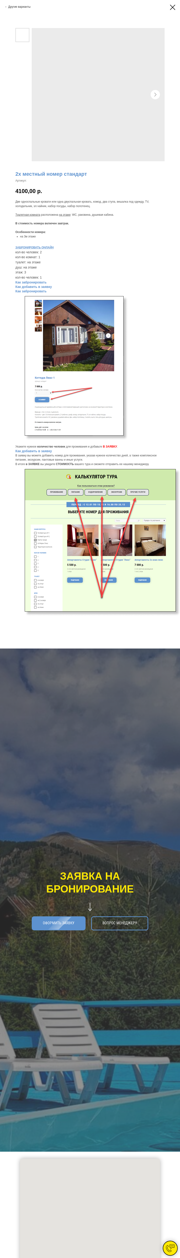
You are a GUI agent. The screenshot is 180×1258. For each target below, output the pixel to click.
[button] (119, 923)
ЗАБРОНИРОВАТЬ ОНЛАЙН (34, 247)
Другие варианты (19, 6)
